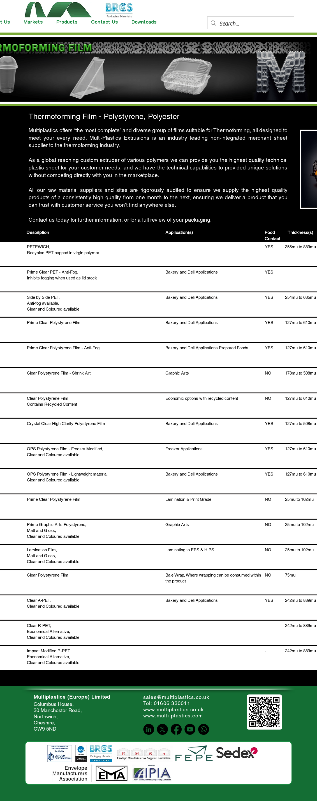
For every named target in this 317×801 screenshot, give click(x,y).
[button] (35, 21)
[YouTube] (189, 729)
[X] (162, 729)
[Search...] (250, 24)
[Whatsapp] (203, 729)
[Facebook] (176, 729)
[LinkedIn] (148, 729)
